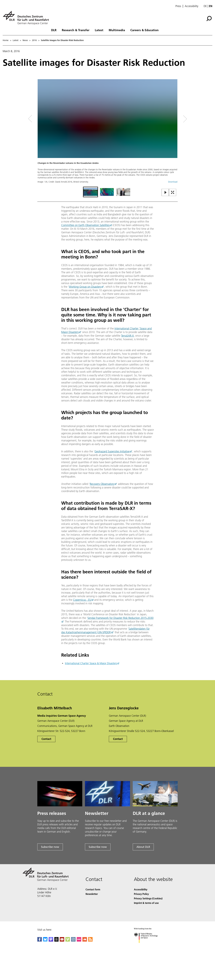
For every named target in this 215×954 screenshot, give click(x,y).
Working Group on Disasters (85, 286)
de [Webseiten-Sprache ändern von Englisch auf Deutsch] (205, 6)
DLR (53, 30)
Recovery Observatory (102, 484)
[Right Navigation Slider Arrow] (174, 119)
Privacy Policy (141, 893)
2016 (34, 40)
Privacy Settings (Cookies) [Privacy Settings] (148, 898)
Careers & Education (144, 30)
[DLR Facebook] (39, 940)
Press (178, 6)
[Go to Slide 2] (106, 192)
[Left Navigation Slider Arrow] (42, 119)
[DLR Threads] (56, 940)
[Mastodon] (51, 940)
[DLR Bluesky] (45, 940)
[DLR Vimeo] (67, 940)
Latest (99, 30)
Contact (46, 739)
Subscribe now (50, 847)
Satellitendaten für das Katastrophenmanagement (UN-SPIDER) (105, 630)
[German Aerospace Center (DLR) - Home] (27, 18)
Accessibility (191, 6)
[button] (107, 132)
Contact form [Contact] (93, 889)
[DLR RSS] (90, 940)
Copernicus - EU (82, 600)
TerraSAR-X (127, 335)
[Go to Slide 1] (90, 192)
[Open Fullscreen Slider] (172, 192)
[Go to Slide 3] (123, 192)
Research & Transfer (75, 30)
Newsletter (92, 893)
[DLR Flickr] (79, 940)
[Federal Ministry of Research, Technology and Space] (148, 945)
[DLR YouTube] (62, 940)
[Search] (209, 18)
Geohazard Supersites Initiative (112, 451)
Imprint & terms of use (146, 902)
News (25, 40)
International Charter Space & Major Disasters (91, 663)
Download (172, 181)
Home (6, 40)
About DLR (143, 847)
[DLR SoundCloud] (84, 940)
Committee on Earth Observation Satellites (85, 225)
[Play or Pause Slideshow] (165, 192)
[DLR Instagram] (73, 940)
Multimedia (117, 30)
